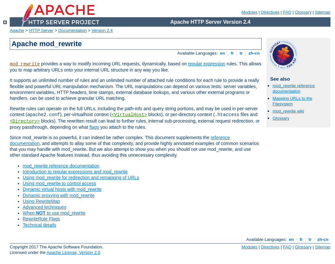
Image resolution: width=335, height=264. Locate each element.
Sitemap (322, 12)
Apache (17, 30)
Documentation (72, 30)
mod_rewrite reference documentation (61, 165)
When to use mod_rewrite (54, 213)
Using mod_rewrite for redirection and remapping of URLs (81, 177)
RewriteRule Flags (41, 218)
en (222, 53)
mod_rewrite (25, 64)
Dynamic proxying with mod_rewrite (59, 195)
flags (94, 127)
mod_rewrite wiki (288, 111)
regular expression (206, 63)
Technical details (39, 225)
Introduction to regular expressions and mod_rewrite (75, 171)
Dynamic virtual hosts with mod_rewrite (62, 189)
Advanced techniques (44, 207)
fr (232, 53)
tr (241, 53)
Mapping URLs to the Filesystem (292, 101)
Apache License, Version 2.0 (73, 252)
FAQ (287, 12)
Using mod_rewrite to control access (59, 183)
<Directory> (25, 121)
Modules (249, 12)
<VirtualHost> (129, 114)
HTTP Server (41, 30)
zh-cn (254, 53)
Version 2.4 (102, 30)
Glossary (303, 12)
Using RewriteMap (41, 201)
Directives (270, 12)
